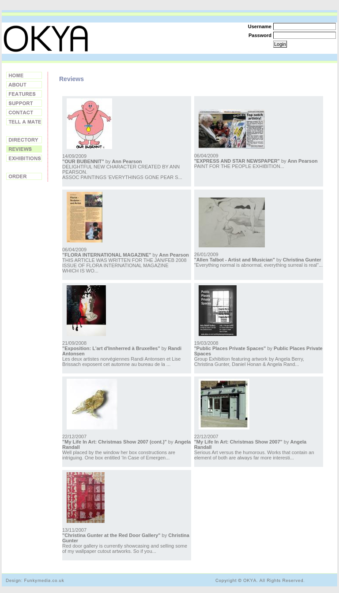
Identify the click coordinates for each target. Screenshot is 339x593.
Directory (24, 139)
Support (24, 103)
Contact (24, 112)
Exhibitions (24, 158)
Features (24, 93)
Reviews (24, 149)
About (24, 84)
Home (24, 75)
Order (24, 176)
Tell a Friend (24, 121)
